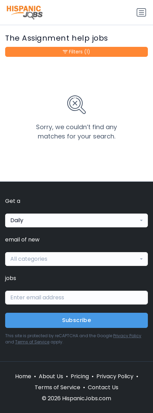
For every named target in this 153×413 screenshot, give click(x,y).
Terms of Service (32, 342)
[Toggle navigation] (141, 12)
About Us (51, 376)
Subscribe (76, 320)
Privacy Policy (127, 336)
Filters (76, 51)
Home (23, 376)
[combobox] (76, 220)
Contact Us (103, 387)
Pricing (80, 376)
